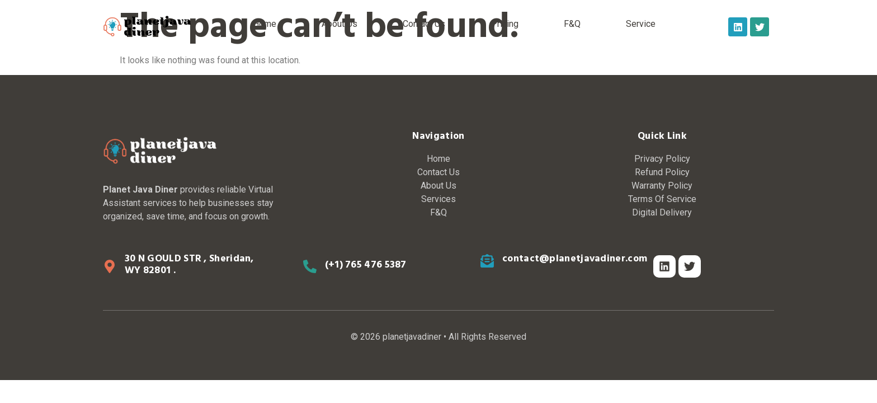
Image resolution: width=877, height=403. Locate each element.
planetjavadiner (412, 336)
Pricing (504, 23)
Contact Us (424, 23)
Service (641, 23)
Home (264, 23)
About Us (339, 23)
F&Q (572, 23)
